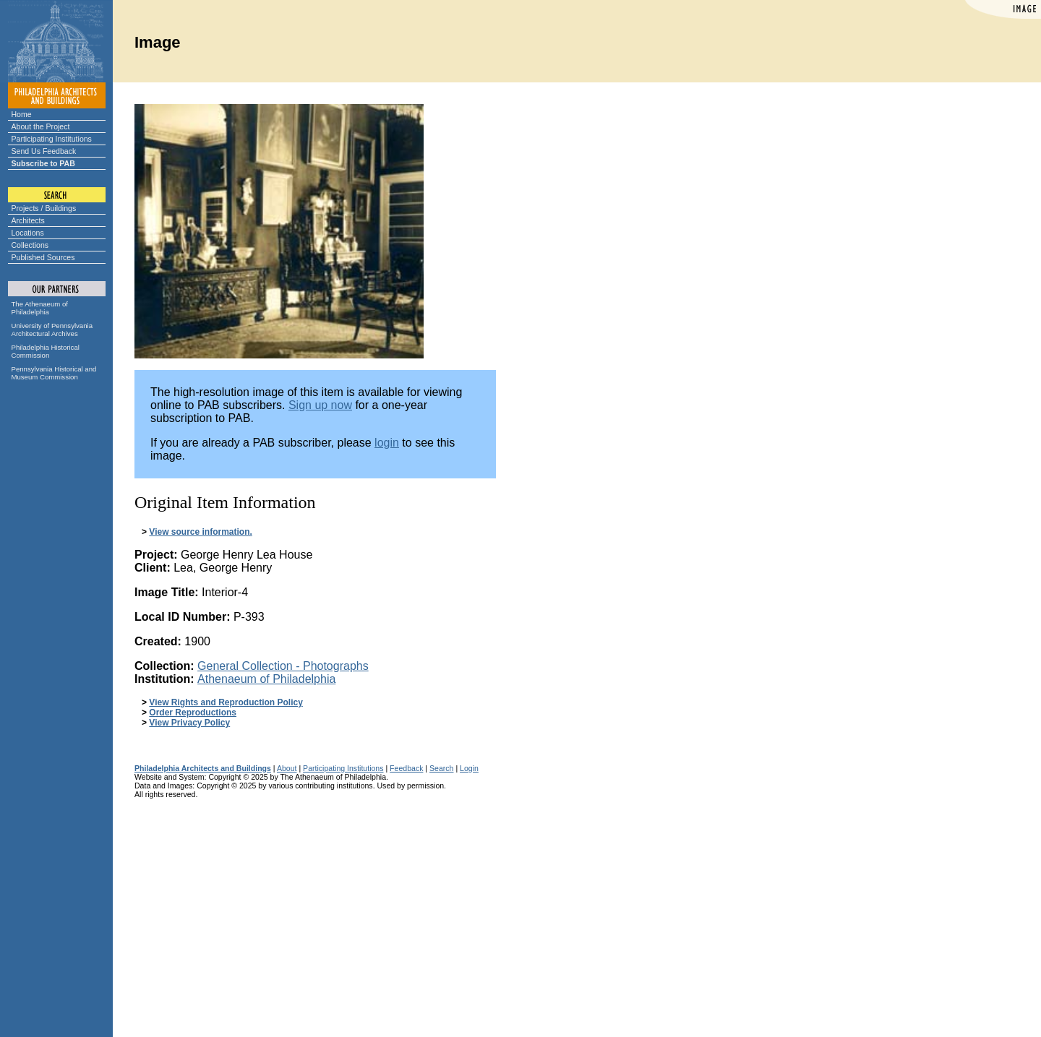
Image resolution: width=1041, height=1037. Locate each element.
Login (469, 768)
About (287, 768)
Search (441, 768)
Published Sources (43, 257)
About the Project (41, 126)
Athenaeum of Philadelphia (266, 679)
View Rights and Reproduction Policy (225, 702)
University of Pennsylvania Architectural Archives (52, 329)
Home (22, 114)
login (386, 442)
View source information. (200, 532)
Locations (28, 232)
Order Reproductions (192, 712)
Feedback (406, 768)
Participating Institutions (52, 138)
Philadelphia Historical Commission (46, 351)
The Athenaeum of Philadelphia (40, 308)
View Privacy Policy (189, 723)
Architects (28, 220)
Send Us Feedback (44, 151)
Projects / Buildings (44, 208)
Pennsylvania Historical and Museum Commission (54, 373)
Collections (30, 245)
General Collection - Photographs (283, 666)
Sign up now (320, 405)
